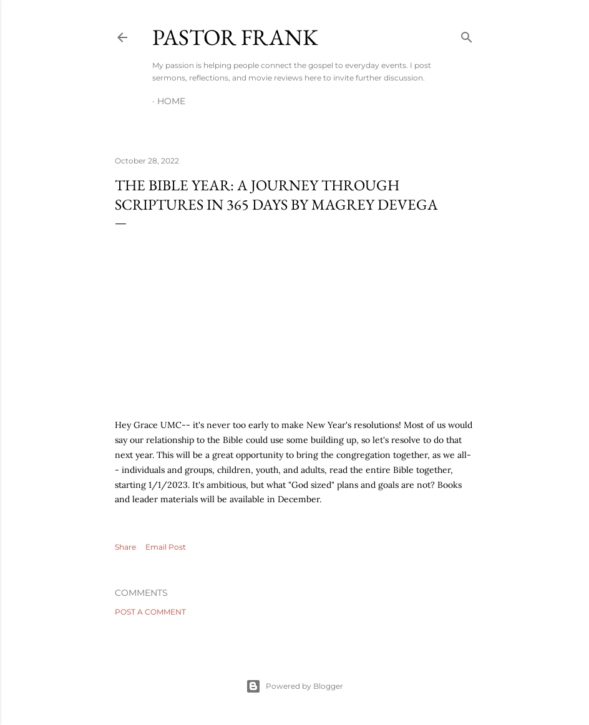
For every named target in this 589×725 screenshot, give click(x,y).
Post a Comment (150, 611)
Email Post (165, 547)
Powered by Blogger (294, 686)
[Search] (466, 34)
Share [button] (125, 547)
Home (171, 101)
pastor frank (235, 37)
